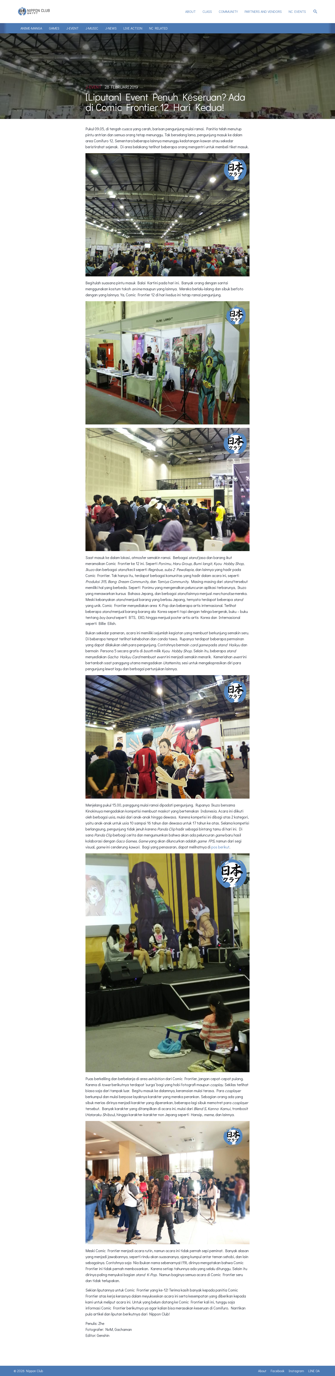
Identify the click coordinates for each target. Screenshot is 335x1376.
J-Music (91, 28)
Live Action (132, 28)
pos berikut (220, 847)
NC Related (158, 28)
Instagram (296, 1371)
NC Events (297, 11)
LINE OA (314, 1371)
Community (228, 11)
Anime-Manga (31, 28)
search (315, 11)
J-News (111, 28)
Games (54, 28)
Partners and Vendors (263, 11)
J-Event (72, 28)
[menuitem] (190, 11)
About (190, 11)
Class (207, 11)
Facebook (277, 1371)
